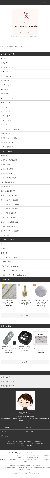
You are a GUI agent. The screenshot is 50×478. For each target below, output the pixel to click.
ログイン (3, 431)
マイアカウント (5, 427)
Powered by (25, 473)
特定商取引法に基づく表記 (13, 443)
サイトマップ (5, 244)
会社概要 (4, 248)
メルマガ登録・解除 (38, 443)
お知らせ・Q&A (6, 253)
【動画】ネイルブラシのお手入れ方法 (13, 275)
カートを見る (29, 431)
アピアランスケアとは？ (9, 257)
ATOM (30, 445)
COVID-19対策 (6, 262)
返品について (38, 441)
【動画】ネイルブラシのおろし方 (12, 270)
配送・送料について (29, 441)
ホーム (9, 441)
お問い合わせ (4, 436)
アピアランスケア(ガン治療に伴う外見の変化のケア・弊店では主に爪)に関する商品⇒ (20, 467)
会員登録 (28, 427)
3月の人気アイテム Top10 (9, 266)
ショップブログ (21, 445)
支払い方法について (17, 441)
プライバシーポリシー (26, 443)
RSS (28, 445)
